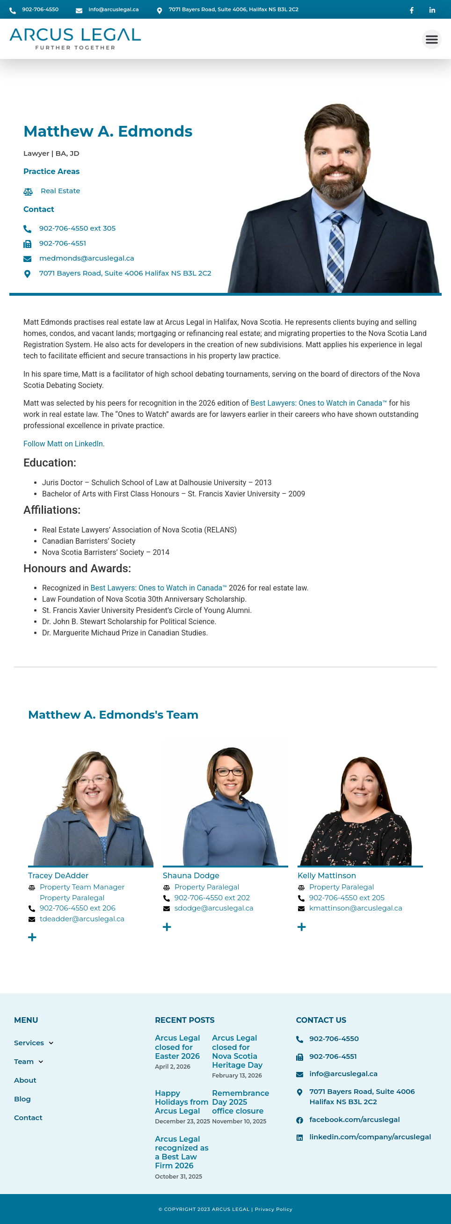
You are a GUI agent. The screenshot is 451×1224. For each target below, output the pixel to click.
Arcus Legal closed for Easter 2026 (177, 1047)
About (25, 1080)
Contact (28, 1117)
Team (29, 1062)
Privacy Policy (274, 1209)
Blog (22, 1098)
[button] (432, 39)
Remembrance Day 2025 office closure (240, 1102)
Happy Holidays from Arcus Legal (181, 1102)
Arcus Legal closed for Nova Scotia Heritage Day (237, 1052)
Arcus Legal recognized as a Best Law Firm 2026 (181, 1153)
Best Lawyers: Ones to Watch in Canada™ (319, 403)
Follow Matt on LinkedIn (63, 443)
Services (33, 1043)
